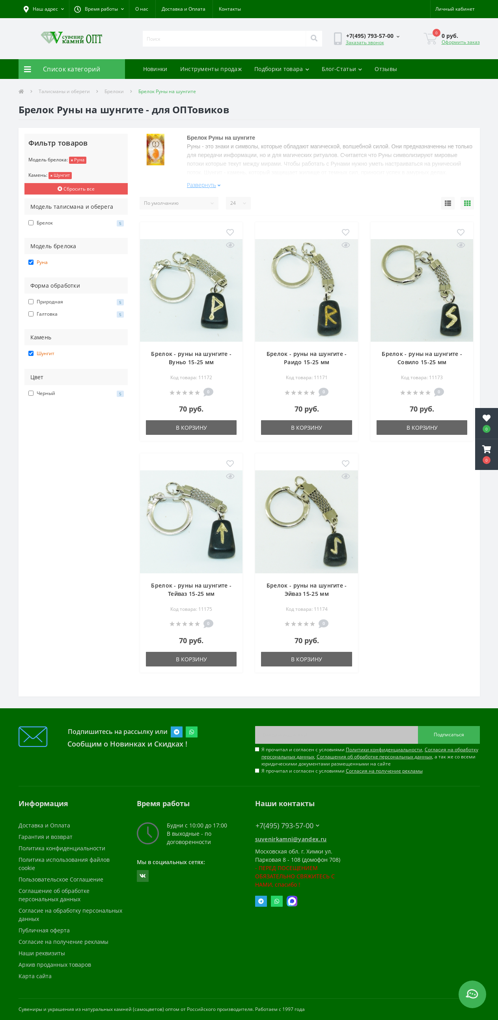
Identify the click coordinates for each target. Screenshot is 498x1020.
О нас (141, 9)
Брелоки (114, 91)
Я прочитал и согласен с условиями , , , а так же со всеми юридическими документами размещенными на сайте (369, 756)
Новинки (155, 69)
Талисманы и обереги (64, 91)
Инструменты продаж (211, 69)
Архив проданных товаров (55, 964)
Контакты (230, 9)
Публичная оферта (44, 930)
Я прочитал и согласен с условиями (342, 770)
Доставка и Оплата (183, 9)
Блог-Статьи (342, 69)
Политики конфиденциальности (384, 749)
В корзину (191, 427)
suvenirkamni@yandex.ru (291, 839)
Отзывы (386, 69)
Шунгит (60, 175)
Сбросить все (76, 188)
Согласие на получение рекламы (63, 941)
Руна (77, 160)
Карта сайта (35, 976)
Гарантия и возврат (46, 836)
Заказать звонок (365, 42)
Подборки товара (281, 69)
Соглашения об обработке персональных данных (374, 756)
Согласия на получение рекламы (384, 770)
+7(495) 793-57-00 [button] (287, 825)
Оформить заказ (461, 42)
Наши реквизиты (42, 953)
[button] (99, 9)
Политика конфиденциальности (62, 848)
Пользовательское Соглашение (61, 879)
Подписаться (449, 734)
